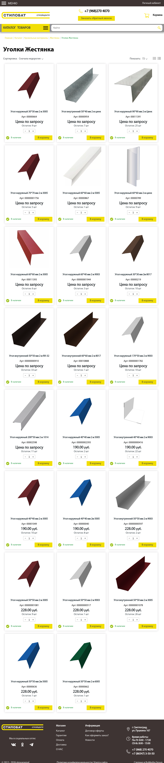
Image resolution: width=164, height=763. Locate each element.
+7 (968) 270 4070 (142, 749)
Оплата (60, 740)
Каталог (60, 731)
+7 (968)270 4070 (96, 11)
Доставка (61, 745)
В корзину (43, 138)
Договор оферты (94, 731)
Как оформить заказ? (97, 735)
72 (137, 58)
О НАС (59, 749)
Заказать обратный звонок (96, 18)
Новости (90, 740)
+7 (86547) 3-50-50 (143, 753)
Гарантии (61, 735)
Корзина (157, 15)
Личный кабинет (151, 3)
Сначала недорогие (22, 58)
